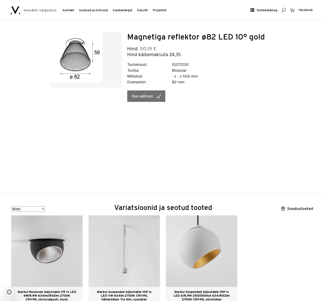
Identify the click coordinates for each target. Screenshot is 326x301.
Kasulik (142, 10)
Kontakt (68, 10)
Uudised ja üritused (93, 10)
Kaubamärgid (122, 10)
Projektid (159, 10)
